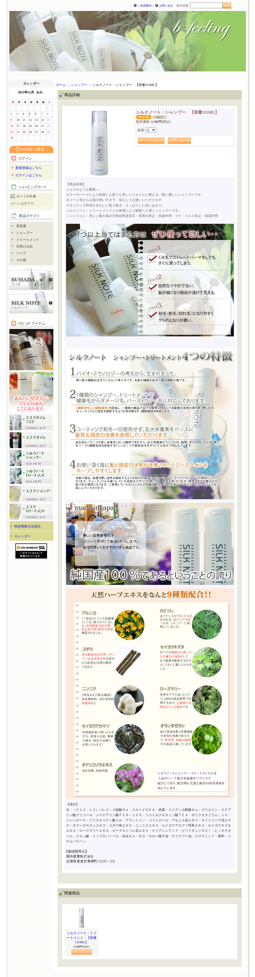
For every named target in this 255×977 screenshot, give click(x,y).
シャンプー (24, 233)
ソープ (21, 253)
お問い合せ (166, 5)
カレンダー (22, 536)
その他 (21, 260)
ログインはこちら (28, 175)
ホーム (61, 85)
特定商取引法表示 (27, 526)
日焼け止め (24, 246)
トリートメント (27, 240)
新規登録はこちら (28, 168)
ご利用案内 (145, 5)
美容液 (21, 226)
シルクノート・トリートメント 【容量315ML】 (82, 937)
